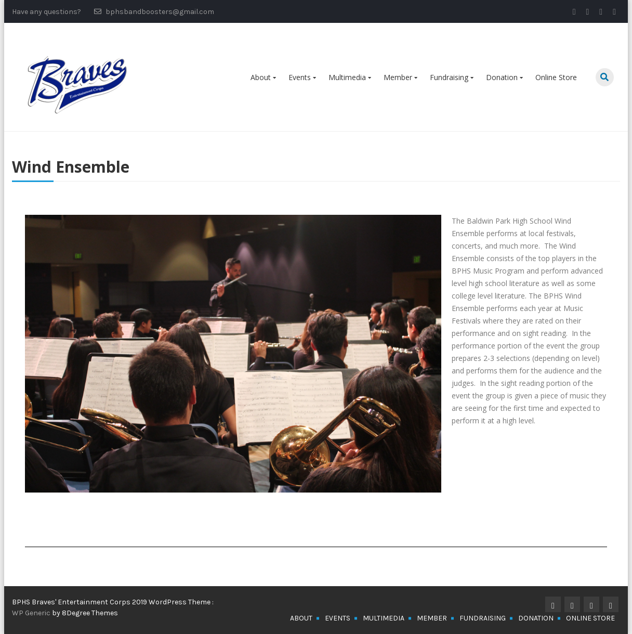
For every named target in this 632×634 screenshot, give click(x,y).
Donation (502, 77)
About (261, 77)
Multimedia (347, 77)
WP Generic (32, 613)
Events (299, 77)
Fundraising (449, 77)
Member (398, 77)
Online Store (556, 77)
